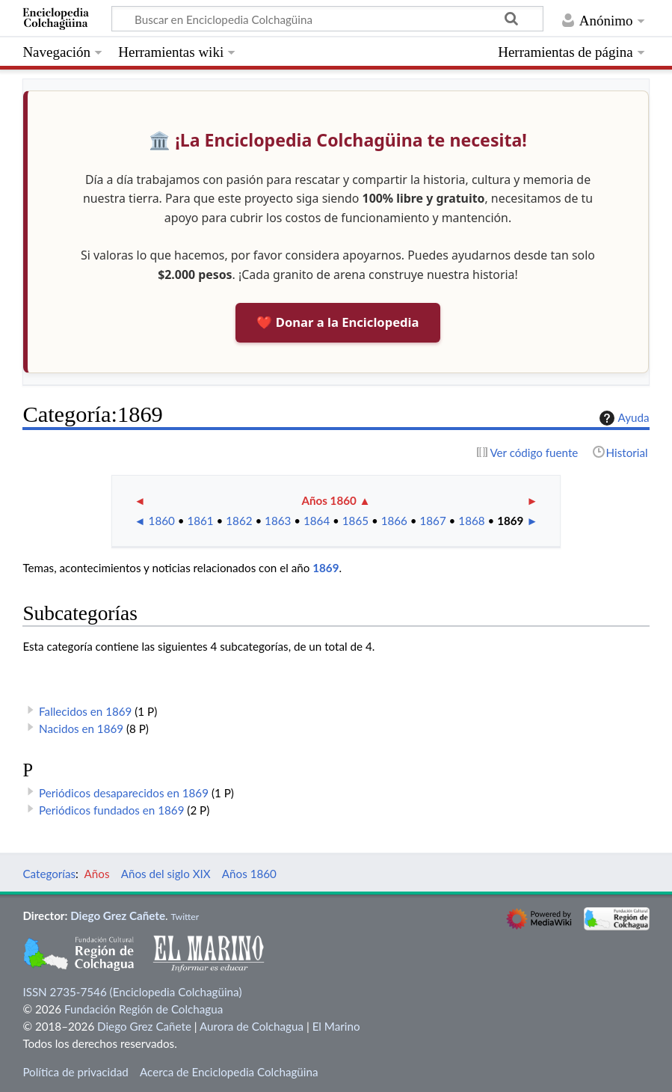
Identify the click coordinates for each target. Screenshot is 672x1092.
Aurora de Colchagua (251, 1026)
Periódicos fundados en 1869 (111, 810)
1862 (239, 520)
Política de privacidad (75, 1072)
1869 (510, 520)
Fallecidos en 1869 (85, 711)
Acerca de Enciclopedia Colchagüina (229, 1072)
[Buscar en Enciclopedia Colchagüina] (327, 19)
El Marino (336, 1026)
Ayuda (623, 418)
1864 (316, 520)
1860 (162, 520)
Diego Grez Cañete (117, 915)
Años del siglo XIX (166, 873)
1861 (200, 520)
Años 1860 (328, 500)
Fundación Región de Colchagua (143, 1009)
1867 (432, 520)
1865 (355, 520)
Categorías (48, 873)
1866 (394, 520)
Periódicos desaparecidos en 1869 (124, 793)
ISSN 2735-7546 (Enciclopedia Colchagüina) (131, 992)
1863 (278, 520)
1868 (471, 520)
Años (97, 873)
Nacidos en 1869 (81, 728)
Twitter (184, 916)
